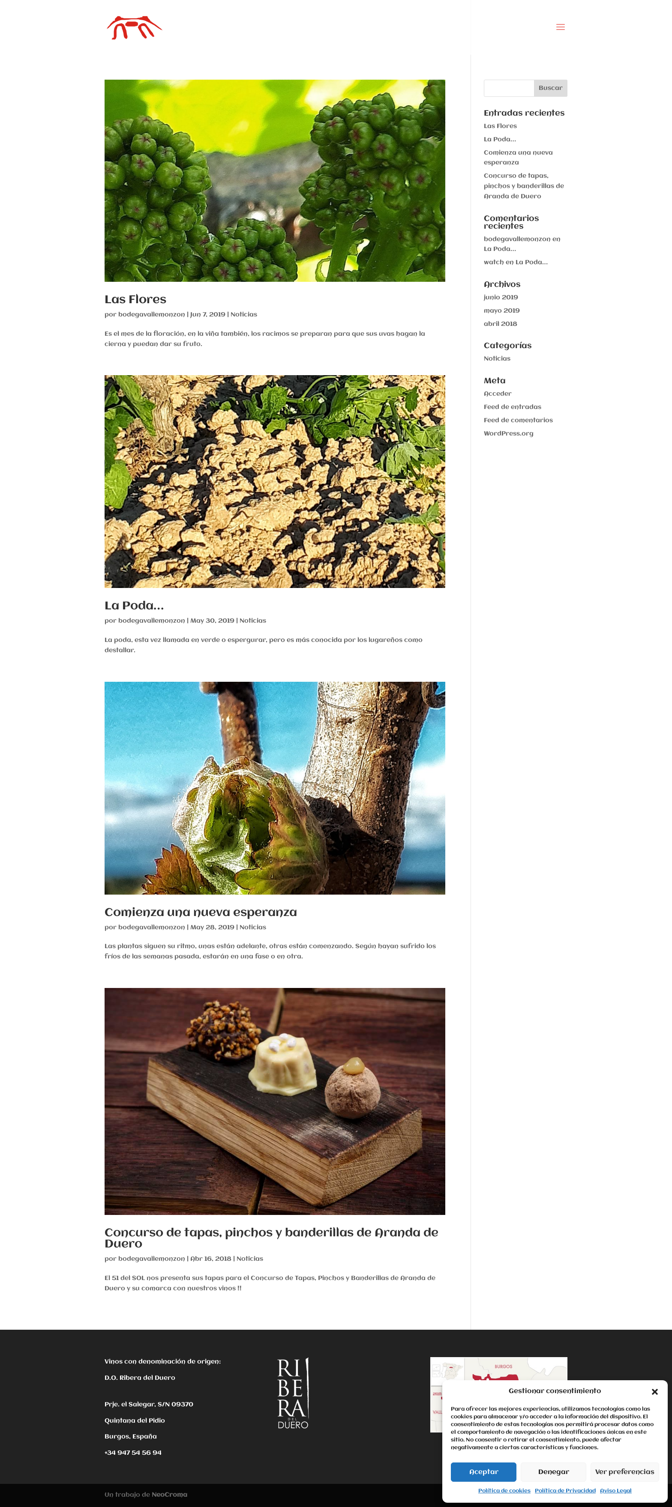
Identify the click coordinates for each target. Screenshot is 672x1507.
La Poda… (134, 606)
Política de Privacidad (565, 1491)
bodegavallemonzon (151, 314)
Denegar (553, 1472)
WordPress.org (509, 433)
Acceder (498, 394)
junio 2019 (501, 297)
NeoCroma (169, 1495)
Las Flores (135, 300)
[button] (655, 1392)
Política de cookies (504, 1491)
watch (494, 262)
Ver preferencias (624, 1472)
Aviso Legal (616, 1491)
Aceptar (483, 1472)
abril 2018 (500, 324)
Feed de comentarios (518, 420)
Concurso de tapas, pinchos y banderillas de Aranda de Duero (271, 1238)
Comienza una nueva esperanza (201, 913)
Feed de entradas (512, 407)
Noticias (244, 314)
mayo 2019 (502, 310)
